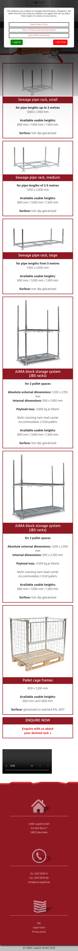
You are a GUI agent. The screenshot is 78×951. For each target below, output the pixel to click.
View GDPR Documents (39, 35)
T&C (39, 923)
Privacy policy (39, 932)
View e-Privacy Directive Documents (39, 30)
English (39, 2)
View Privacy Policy (39, 24)
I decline (60, 42)
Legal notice (39, 928)
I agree (16, 42)
